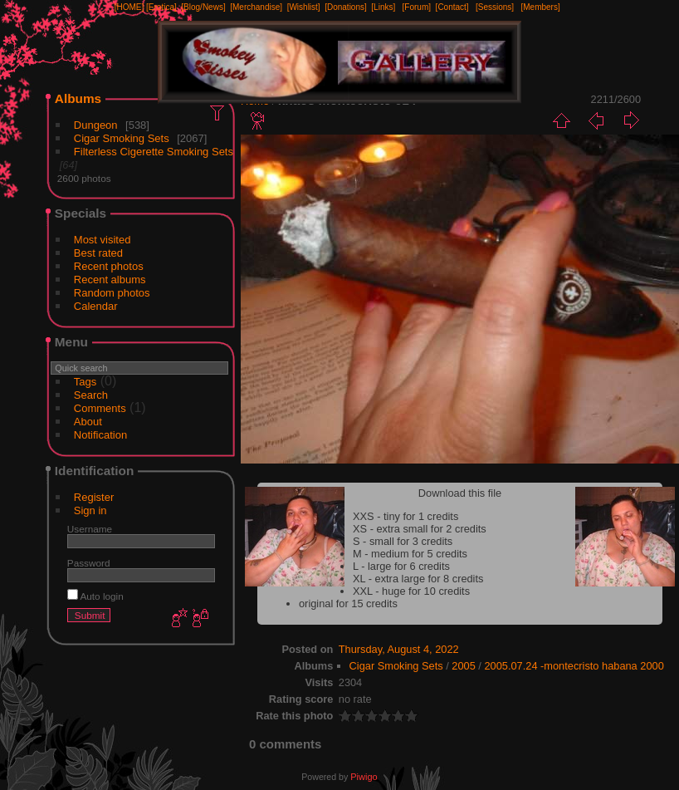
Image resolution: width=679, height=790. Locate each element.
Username (89, 528)
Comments (100, 408)
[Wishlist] (303, 7)
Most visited (102, 239)
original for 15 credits (348, 603)
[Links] (383, 7)
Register (94, 497)
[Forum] (417, 7)
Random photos (112, 293)
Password (88, 562)
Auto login (95, 596)
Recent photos (109, 266)
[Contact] (452, 7)
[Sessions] (495, 7)
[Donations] (346, 7)
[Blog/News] (203, 7)
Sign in (90, 510)
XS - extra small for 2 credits (419, 529)
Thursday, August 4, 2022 (399, 649)
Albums (78, 98)
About (88, 421)
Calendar (96, 306)
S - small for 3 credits (402, 541)
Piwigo (363, 777)
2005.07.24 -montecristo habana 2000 (573, 666)
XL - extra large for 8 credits (418, 578)
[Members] (539, 7)
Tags (85, 381)
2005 (463, 666)
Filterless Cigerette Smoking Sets (153, 151)
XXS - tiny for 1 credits (405, 516)
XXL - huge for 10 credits (411, 591)
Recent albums (110, 279)
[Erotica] (161, 7)
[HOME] (129, 7)
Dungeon (96, 125)
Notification (100, 435)
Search (91, 395)
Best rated (98, 253)
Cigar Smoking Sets (121, 138)
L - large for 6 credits (401, 566)
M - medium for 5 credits (410, 553)
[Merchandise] (256, 7)
